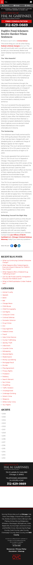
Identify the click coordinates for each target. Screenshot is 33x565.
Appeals (5, 295)
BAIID (4, 298)
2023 (3, 423)
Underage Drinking (9, 393)
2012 (3, 458)
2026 (3, 414)
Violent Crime (7, 396)
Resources (11, 549)
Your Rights (6, 405)
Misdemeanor (7, 357)
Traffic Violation (7, 388)
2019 (3, 436)
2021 (3, 429)
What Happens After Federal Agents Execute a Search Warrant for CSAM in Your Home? (15, 267)
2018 (3, 439)
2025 (3, 417)
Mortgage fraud (8, 362)
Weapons (5, 399)
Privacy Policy (21, 549)
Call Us (5, 5)
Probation (6, 374)
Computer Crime (8, 315)
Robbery (5, 376)
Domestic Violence (8, 320)
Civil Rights (6, 312)
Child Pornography (9, 309)
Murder (5, 365)
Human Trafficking (9, 340)
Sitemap (21, 551)
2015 (3, 448)
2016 (3, 445)
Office (27, 5)
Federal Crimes (7, 331)
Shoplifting (6, 385)
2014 (3, 452)
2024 (3, 420)
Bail (3, 300)
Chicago (24, 514)
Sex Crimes (6, 382)
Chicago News (7, 303)
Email (16, 5)
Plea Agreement (8, 368)
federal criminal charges (10, 46)
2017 (3, 442)
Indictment (6, 345)
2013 (3, 455)
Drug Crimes (6, 323)
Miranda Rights (7, 354)
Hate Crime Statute (9, 337)
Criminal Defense (22, 41)
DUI (3, 326)
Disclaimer (13, 551)
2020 (3, 433)
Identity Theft (7, 343)
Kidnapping (6, 351)
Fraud (4, 334)
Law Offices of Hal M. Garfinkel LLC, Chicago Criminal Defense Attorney (16, 237)
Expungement (7, 329)
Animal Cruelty (7, 292)
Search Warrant (8, 379)
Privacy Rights (7, 371)
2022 (3, 426)
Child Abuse (6, 306)
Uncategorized (7, 390)
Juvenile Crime (7, 348)
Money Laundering (9, 360)
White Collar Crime (9, 402)
